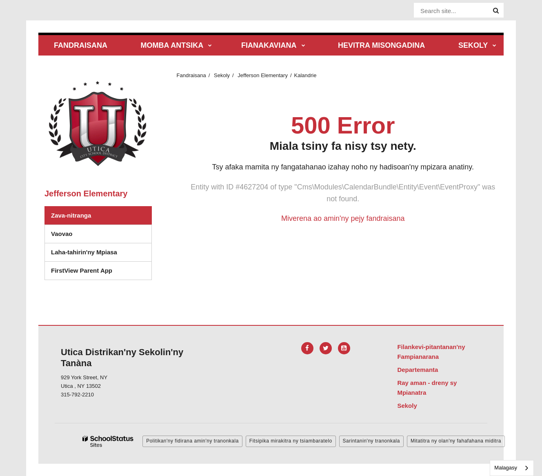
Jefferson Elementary (263, 75)
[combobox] (512, 468)
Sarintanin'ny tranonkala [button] (371, 441)
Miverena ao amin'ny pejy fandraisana (343, 218)
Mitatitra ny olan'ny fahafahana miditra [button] (456, 441)
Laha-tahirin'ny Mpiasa (84, 252)
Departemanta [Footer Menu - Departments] (417, 369)
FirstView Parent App (81, 270)
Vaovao (62, 233)
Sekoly (222, 75)
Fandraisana (191, 75)
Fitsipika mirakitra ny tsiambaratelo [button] (290, 441)
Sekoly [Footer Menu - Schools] (407, 405)
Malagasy (505, 468)
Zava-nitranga (71, 215)
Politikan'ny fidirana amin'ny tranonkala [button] (192, 441)
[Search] (496, 10)
